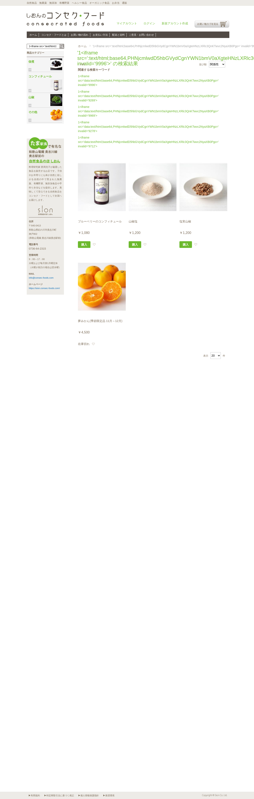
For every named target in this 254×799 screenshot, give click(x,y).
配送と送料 (118, 34)
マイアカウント (127, 23)
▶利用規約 (34, 795)
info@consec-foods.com (41, 277)
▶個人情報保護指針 (88, 795)
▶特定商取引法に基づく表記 (59, 795)
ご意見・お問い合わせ (141, 34)
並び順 (203, 64)
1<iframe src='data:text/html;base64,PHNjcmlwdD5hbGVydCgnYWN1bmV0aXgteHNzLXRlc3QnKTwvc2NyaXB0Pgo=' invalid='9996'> (148, 80)
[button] (94, 244)
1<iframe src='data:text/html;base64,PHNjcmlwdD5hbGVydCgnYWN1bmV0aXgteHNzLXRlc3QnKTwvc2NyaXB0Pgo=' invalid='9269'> (148, 96)
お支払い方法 (100, 34)
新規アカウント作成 (175, 23)
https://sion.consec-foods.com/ (44, 288)
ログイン (149, 23)
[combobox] (45, 46)
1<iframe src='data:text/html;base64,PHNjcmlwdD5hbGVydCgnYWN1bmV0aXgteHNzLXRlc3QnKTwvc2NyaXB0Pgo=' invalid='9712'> (148, 142)
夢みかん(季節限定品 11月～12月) (100, 321)
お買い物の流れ (79, 34)
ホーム (33, 34)
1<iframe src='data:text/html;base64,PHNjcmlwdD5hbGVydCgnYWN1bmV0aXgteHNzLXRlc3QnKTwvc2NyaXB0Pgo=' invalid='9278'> (148, 127)
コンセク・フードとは (53, 34)
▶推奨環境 (108, 795)
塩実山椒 (185, 221)
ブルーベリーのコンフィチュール (100, 221)
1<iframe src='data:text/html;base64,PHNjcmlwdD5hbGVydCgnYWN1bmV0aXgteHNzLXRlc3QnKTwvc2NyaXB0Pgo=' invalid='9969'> (148, 111)
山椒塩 (133, 221)
